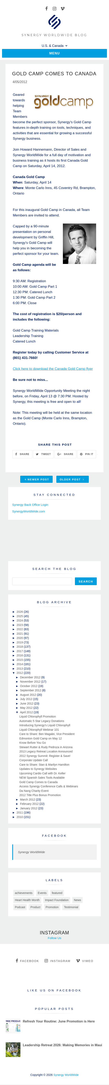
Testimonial (71, 907)
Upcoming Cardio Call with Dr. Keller (42, 773)
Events (42, 893)
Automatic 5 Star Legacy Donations (41, 721)
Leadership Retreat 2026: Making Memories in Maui (62, 1045)
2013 (20, 669)
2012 (20, 673)
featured (57, 893)
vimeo (84, 961)
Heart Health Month (27, 900)
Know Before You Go (32, 743)
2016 (20, 655)
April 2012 (27, 712)
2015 (20, 660)
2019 (20, 642)
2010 (20, 817)
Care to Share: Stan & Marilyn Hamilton (44, 765)
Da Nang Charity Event (34, 791)
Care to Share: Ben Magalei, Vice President (47, 734)
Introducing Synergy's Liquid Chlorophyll (44, 725)
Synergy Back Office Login (30, 505)
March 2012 (28, 800)
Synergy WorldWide (31, 852)
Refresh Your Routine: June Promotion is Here (59, 1021)
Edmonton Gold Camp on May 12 (40, 738)
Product (35, 907)
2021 (20, 634)
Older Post (72, 479)
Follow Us (54, 938)
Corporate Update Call (33, 760)
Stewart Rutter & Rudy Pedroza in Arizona (46, 747)
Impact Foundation (57, 900)
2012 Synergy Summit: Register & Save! (45, 756)
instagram (57, 961)
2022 (20, 629)
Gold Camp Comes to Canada (38, 782)
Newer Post (37, 479)
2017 (20, 651)
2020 (20, 638)
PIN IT (86, 454)
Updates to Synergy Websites (38, 769)
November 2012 (30, 682)
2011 (20, 813)
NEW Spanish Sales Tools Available (42, 778)
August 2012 (28, 695)
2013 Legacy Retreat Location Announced (46, 751)
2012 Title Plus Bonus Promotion (40, 795)
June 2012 (27, 704)
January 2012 (29, 808)
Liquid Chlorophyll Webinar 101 (39, 730)
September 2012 (31, 690)
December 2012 (30, 677)
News (77, 900)
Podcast (20, 907)
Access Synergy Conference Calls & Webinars (48, 786)
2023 (20, 625)
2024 (20, 620)
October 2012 (29, 686)
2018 (20, 647)
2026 (20, 612)
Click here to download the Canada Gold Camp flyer (53, 369)
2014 (20, 664)
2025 (20, 616)
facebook (27, 961)
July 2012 (26, 699)
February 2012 (29, 804)
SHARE (22, 454)
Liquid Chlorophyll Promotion (37, 717)
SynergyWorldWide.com (28, 511)
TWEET (43, 454)
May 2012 (26, 708)
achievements (23, 893)
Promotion (52, 907)
